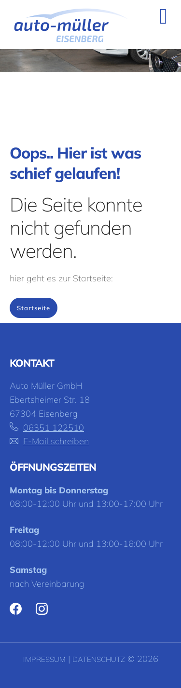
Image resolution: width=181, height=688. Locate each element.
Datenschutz (98, 659)
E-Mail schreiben (56, 441)
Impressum (44, 659)
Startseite (33, 308)
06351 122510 (53, 427)
